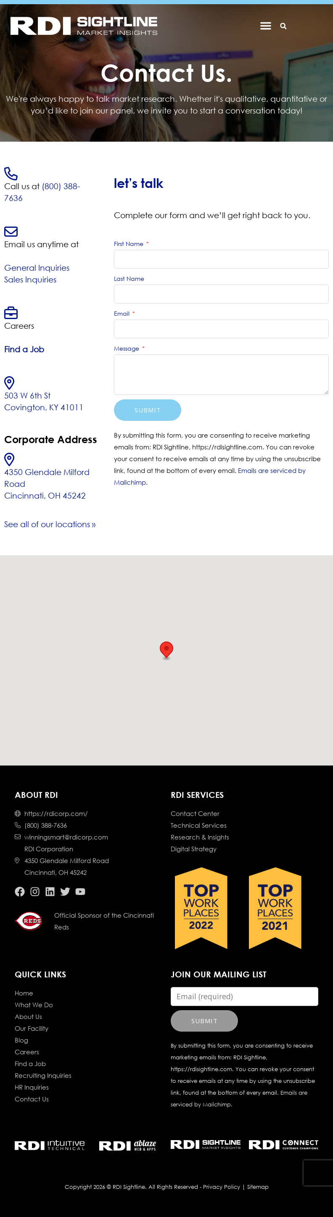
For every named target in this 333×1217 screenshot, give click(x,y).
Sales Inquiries (30, 279)
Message (127, 348)
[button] (282, 26)
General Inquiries (36, 267)
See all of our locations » (49, 524)
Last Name (129, 278)
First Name (129, 244)
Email (122, 313)
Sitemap (258, 1187)
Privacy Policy (221, 1187)
